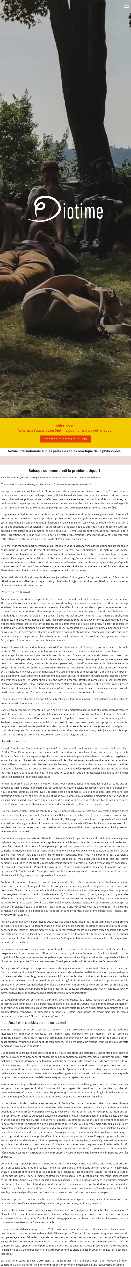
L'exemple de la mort (15, 592)
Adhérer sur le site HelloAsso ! (65, 438)
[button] (126, 5)
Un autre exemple (13, 741)
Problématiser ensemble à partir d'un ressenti (33, 1023)
